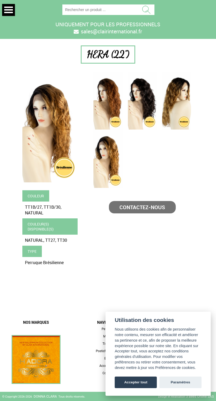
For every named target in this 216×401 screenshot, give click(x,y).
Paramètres (180, 382)
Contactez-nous (142, 207)
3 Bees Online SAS (200, 396)
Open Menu (8, 10)
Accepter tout (135, 382)
